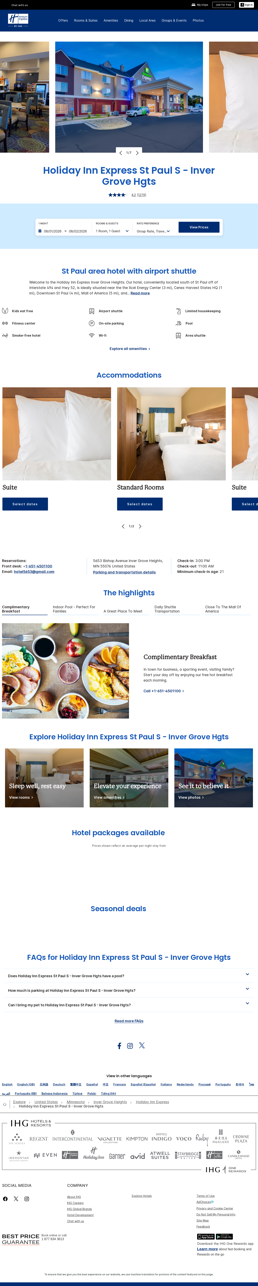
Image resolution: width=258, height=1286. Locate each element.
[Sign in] (246, 5)
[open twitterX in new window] (140, 1046)
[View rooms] (20, 798)
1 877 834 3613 (53, 1239)
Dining (128, 20)
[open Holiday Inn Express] (152, 1102)
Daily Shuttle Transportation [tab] (167, 609)
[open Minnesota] (75, 1102)
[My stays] (199, 5)
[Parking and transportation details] (124, 572)
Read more (140, 293)
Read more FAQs (129, 1021)
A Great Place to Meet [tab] (123, 611)
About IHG (74, 1197)
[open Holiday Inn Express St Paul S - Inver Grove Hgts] (60, 1106)
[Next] (136, 153)
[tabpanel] (129, 671)
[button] (129, 975)
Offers (63, 20)
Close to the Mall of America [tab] (223, 609)
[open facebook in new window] (117, 1046)
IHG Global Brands (79, 1209)
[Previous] (121, 153)
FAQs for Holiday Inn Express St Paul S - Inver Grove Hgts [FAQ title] (129, 957)
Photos (198, 20)
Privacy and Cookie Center (215, 1208)
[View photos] (190, 798)
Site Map (203, 1220)
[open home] (6, 1104)
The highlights (129, 593)
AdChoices (205, 1202)
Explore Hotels (142, 1196)
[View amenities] (108, 798)
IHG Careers (75, 1203)
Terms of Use (206, 1196)
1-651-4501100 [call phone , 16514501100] (38, 566)
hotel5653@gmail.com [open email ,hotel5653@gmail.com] (34, 571)
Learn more (207, 1249)
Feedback (203, 1226)
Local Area (147, 20)
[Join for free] (223, 5)
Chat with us (19, 5)
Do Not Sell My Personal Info (216, 1214)
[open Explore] (20, 1102)
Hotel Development (80, 1215)
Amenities (111, 20)
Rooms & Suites (86, 20)
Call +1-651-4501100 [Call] (162, 691)
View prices (199, 227)
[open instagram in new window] (128, 1046)
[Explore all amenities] (129, 349)
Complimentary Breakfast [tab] (15, 609)
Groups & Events (174, 20)
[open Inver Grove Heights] (110, 1102)
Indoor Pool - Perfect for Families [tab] (74, 609)
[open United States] (46, 1102)
